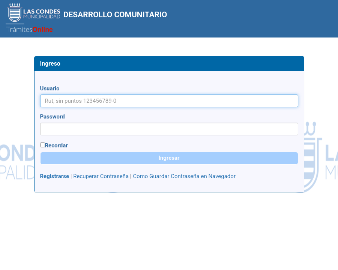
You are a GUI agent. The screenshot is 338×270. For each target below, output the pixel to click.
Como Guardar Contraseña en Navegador (184, 176)
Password (52, 116)
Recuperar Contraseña (101, 176)
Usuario (50, 88)
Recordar (56, 145)
